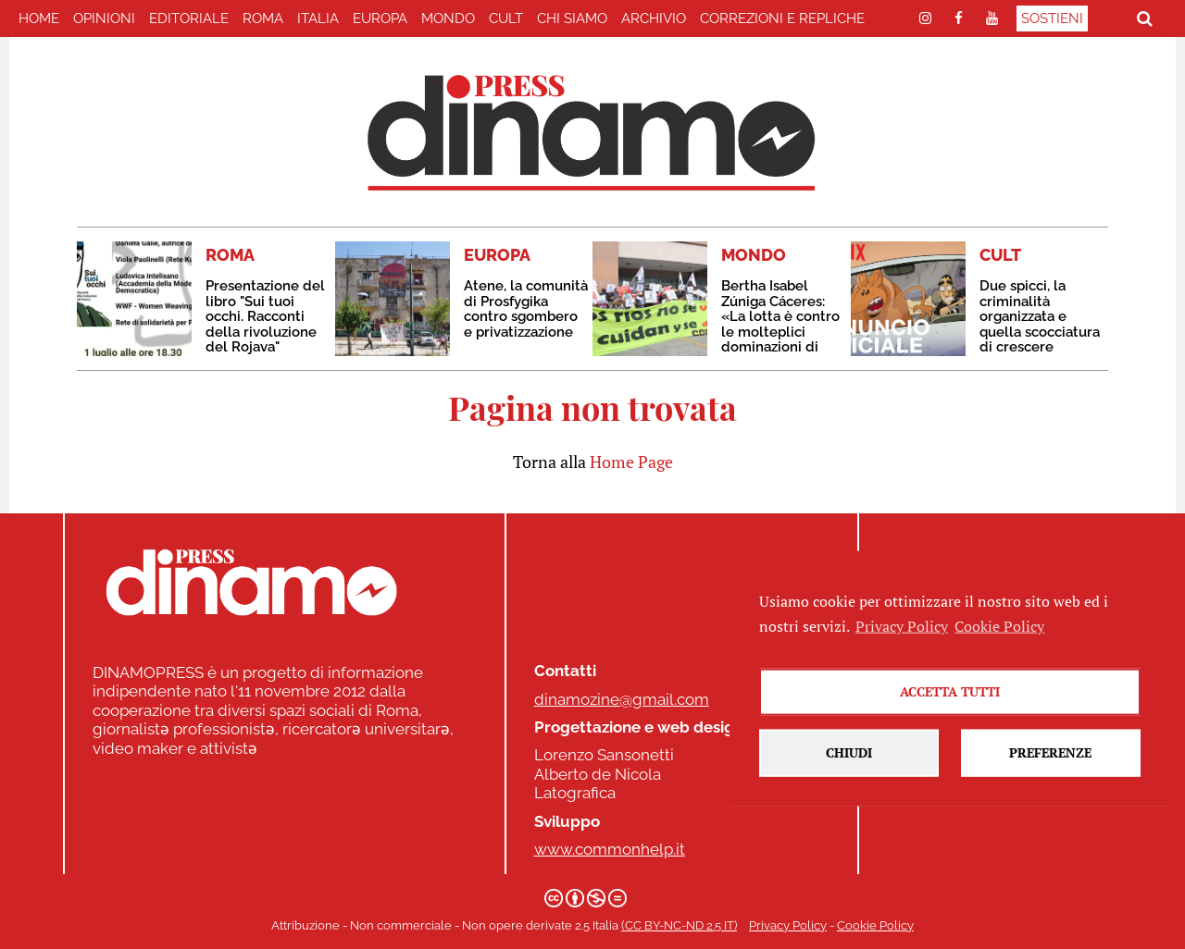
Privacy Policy (788, 925)
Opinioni (104, 18)
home (39, 18)
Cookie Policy (875, 925)
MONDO (448, 18)
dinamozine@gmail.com (621, 699)
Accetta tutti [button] (950, 741)
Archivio (653, 18)
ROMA (263, 18)
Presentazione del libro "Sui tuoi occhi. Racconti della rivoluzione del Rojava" (265, 316)
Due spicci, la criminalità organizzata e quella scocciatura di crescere (1039, 316)
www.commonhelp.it (609, 849)
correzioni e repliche (782, 18)
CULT (506, 18)
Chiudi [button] (849, 802)
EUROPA (380, 18)
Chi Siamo (572, 18)
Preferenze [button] (1050, 802)
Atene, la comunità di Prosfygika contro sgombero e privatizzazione (526, 308)
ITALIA (318, 18)
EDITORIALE (189, 18)
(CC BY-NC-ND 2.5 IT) (679, 925)
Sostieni (1052, 18)
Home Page (631, 461)
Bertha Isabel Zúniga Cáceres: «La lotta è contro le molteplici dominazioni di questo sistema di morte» (780, 331)
